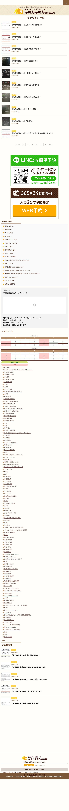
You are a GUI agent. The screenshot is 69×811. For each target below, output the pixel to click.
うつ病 (6, 386)
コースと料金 (9, 233)
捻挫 (5, 632)
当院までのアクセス (11, 243)
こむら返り (7, 612)
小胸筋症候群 (8, 542)
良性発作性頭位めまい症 (11, 464)
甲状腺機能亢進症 (9, 399)
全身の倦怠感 (8, 382)
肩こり (6, 535)
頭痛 (5, 452)
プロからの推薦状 (10, 257)
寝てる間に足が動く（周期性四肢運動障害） (18, 615)
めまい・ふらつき (9, 457)
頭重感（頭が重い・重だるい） (13, 455)
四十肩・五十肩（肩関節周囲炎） (14, 527)
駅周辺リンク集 (9, 281)
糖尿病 (6, 394)
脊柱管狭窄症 (8, 566)
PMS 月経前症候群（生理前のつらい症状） (17, 433)
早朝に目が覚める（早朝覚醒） (13, 408)
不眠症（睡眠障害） (10, 406)
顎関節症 (7, 508)
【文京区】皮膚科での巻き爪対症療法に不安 (28, 667)
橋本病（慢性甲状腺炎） (11, 401)
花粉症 (6, 501)
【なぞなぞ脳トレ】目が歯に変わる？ (25, 655)
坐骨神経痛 (7, 571)
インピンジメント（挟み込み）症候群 (15, 530)
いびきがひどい (9, 413)
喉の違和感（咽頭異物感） (12, 518)
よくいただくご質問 (11, 240)
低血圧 (6, 384)
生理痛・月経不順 (9, 430)
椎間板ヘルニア (9, 564)
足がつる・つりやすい (11, 610)
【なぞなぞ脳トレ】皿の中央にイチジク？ (26, 49)
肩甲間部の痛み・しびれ (11, 554)
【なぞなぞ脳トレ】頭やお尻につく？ (25, 61)
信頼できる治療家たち (11, 277)
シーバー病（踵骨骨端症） (12, 624)
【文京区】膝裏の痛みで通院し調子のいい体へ (29, 679)
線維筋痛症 (7, 447)
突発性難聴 (7, 476)
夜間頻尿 (7, 428)
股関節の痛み (8, 593)
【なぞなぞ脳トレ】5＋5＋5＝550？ (25, 109)
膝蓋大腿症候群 (9, 600)
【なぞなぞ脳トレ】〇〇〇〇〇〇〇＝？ (26, 691)
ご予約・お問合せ (10, 284)
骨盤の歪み (7, 578)
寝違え (6, 523)
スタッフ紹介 (9, 246)
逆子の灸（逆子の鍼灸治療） (13, 590)
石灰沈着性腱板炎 (9, 532)
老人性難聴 (7, 481)
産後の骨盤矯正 (9, 576)
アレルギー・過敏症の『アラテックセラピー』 (18, 370)
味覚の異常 (7, 510)
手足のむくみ (8, 445)
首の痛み (7, 520)
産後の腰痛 (7, 573)
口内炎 (6, 505)
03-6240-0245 (34, 742)
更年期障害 (7, 440)
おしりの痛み (8, 586)
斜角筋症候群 (8, 539)
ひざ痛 (6, 598)
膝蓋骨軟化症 (8, 603)
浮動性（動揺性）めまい (11, 462)
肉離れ (6, 634)
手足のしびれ (8, 544)
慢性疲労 (7, 377)
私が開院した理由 (10, 250)
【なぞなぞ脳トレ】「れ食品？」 (23, 121)
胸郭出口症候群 (9, 537)
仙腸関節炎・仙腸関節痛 (11, 581)
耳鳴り (6, 471)
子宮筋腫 (7, 435)
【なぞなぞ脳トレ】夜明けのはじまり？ (25, 85)
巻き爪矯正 (7, 367)
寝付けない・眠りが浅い (11, 411)
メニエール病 (8, 469)
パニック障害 (8, 389)
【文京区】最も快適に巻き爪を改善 (25, 703)
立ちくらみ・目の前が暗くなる (13, 467)
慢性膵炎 (7, 515)
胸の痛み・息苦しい (10, 556)
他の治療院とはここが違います (14, 267)
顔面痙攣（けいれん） (11, 486)
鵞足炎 (6, 607)
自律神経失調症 (9, 372)
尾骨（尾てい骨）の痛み (11, 588)
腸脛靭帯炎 (7, 617)
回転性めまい (8, 459)
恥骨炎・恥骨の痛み (10, 583)
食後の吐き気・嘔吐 (10, 513)
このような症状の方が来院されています (17, 260)
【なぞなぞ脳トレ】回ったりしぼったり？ (26, 97)
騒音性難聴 (7, 479)
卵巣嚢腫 (7, 438)
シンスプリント (9, 620)
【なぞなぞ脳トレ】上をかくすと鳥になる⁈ (27, 25)
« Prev (18, 144)
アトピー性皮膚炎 (9, 450)
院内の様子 (8, 236)
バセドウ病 (7, 396)
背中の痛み (7, 552)
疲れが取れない (9, 379)
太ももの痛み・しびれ (11, 595)
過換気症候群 (8, 418)
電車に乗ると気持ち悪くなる (13, 391)
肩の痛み (7, 525)
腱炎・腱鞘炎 (8, 549)
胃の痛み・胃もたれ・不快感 (13, 559)
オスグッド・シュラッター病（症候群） (16, 605)
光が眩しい (7, 498)
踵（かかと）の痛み (10, 627)
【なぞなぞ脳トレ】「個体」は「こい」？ (26, 73)
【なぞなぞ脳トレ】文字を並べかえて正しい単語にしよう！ (32, 133)
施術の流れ (8, 229)
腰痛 (5, 561)
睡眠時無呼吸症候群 (10, 416)
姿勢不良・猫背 (9, 374)
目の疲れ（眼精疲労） (11, 496)
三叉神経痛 (7, 491)
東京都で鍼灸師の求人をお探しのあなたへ (18, 270)
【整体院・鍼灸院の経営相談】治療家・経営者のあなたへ (22, 274)
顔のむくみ (7, 493)
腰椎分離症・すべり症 (11, 569)
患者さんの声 (9, 264)
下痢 (5, 423)
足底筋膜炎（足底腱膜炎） (12, 629)
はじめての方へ (9, 226)
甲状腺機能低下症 (9, 403)
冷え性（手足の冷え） (11, 442)
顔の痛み (7, 488)
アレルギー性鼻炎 (9, 503)
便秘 (5, 425)
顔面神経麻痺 (8, 484)
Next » (50, 144)
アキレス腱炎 (8, 622)
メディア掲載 (9, 253)
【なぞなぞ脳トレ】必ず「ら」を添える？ (26, 37)
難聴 (5, 474)
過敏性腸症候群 (9, 420)
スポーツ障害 (8, 637)
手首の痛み (7, 547)
